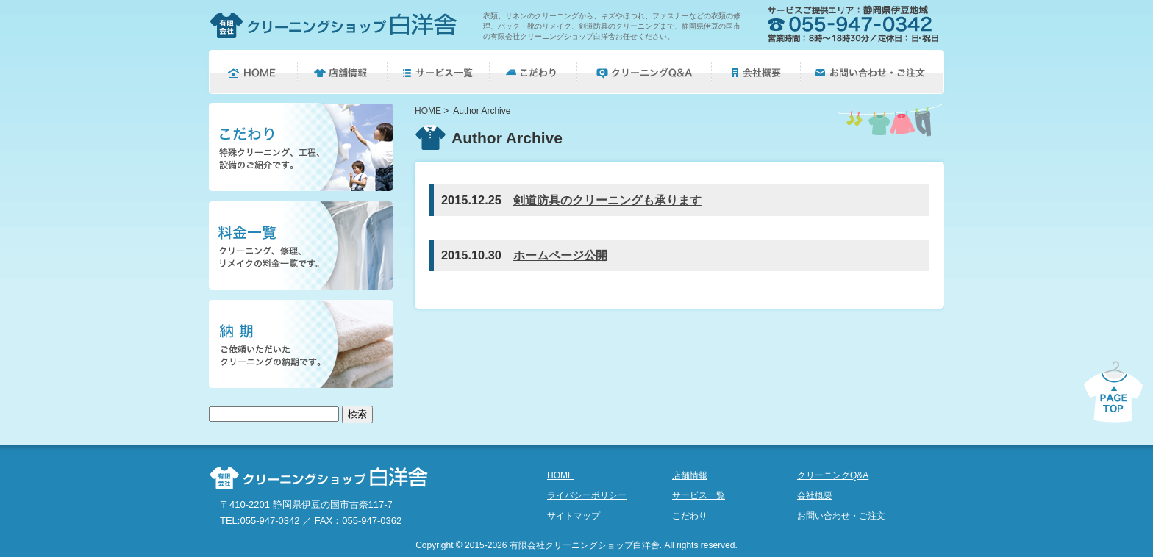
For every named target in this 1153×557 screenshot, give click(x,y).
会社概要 (814, 495)
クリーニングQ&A (832, 475)
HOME (428, 111)
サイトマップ (573, 516)
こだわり (689, 516)
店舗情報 (689, 475)
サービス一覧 (698, 495)
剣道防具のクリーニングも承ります (607, 199)
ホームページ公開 (560, 255)
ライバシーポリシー (587, 495)
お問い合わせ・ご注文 (841, 516)
